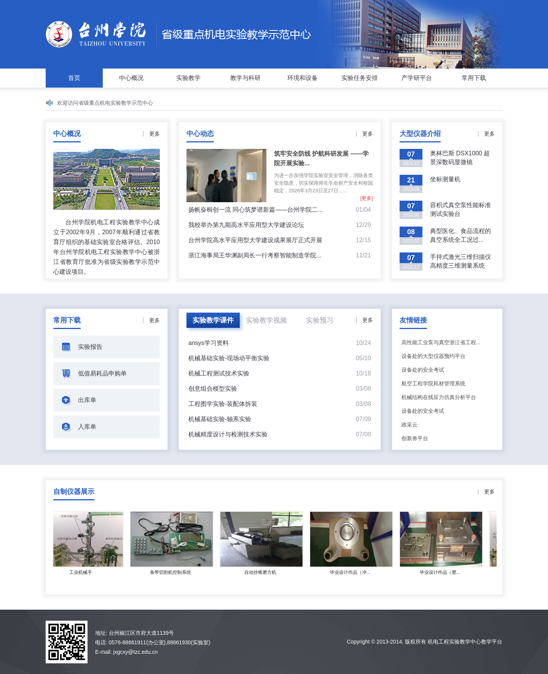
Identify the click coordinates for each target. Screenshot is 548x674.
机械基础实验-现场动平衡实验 (228, 358)
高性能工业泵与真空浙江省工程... (441, 342)
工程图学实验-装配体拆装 (222, 404)
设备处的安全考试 (422, 370)
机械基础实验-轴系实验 (219, 419)
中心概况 (131, 78)
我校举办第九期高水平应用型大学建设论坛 (246, 225)
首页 (74, 78)
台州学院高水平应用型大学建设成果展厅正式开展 (255, 240)
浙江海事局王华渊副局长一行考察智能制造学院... (254, 255)
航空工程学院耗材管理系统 (433, 383)
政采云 (409, 425)
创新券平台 (414, 438)
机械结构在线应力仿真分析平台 (438, 397)
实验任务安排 (359, 78)
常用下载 (474, 78)
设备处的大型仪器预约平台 (433, 356)
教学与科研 (245, 78)
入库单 (87, 426)
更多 (154, 134)
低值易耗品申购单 (102, 373)
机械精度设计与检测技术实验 (228, 434)
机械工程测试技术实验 (218, 373)
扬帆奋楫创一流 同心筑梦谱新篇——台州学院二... (255, 209)
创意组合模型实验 (212, 388)
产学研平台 (416, 78)
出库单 (87, 400)
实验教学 (188, 78)
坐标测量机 (445, 179)
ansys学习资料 (208, 343)
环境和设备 (302, 78)
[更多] (366, 198)
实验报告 (90, 346)
